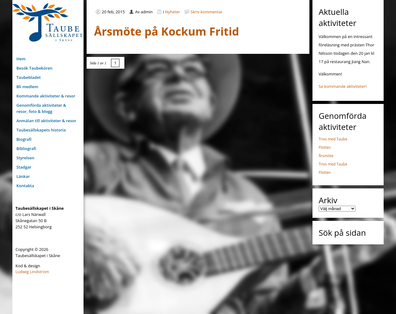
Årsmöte (326, 155)
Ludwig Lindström (32, 271)
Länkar (23, 176)
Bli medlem (27, 86)
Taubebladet (28, 77)
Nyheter (172, 12)
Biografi (24, 139)
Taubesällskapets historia (41, 130)
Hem (21, 59)
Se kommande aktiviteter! (343, 86)
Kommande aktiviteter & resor (45, 96)
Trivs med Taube (333, 139)
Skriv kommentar (207, 12)
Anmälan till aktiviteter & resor (46, 120)
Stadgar (23, 167)
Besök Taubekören (34, 68)
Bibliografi (26, 148)
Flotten (325, 147)
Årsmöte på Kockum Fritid (166, 31)
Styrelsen (25, 158)
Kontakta (25, 185)
